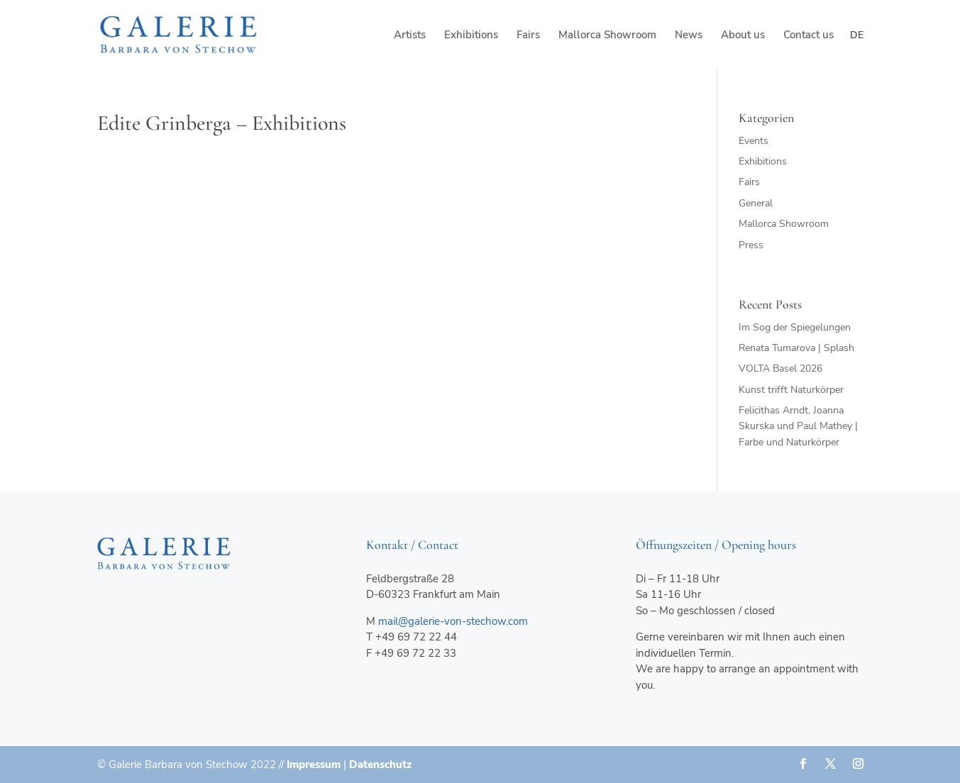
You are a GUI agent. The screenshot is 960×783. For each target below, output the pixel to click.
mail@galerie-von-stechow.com (453, 621)
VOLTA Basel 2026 (780, 368)
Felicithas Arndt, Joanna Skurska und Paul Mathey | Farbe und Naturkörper (798, 426)
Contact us (808, 36)
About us (743, 36)
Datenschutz (380, 764)
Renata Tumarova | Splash (796, 348)
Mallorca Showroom (607, 36)
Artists (410, 36)
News (688, 36)
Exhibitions (471, 36)
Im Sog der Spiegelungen (795, 327)
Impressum (314, 764)
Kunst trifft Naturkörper (791, 389)
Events (753, 141)
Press (751, 245)
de (857, 35)
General (756, 203)
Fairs (528, 36)
